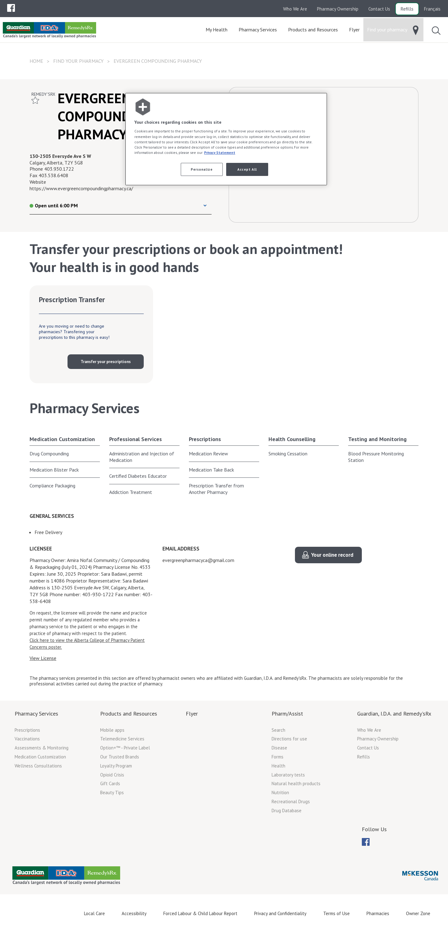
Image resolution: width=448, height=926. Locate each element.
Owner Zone (418, 913)
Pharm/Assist (287, 713)
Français (432, 9)
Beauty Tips (112, 792)
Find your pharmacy (78, 61)
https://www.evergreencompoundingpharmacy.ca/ (81, 188)
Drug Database (286, 810)
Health (278, 766)
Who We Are (295, 9)
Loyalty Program (116, 766)
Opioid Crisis (112, 775)
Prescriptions (205, 439)
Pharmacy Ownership (337, 9)
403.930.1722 (59, 169)
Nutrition (280, 792)
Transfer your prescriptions (106, 361)
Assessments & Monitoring (41, 748)
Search (278, 730)
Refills (407, 9)
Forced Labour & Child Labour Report (200, 913)
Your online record (332, 554)
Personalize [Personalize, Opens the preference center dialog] (201, 169)
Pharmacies (377, 913)
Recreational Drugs (291, 801)
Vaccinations (27, 739)
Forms (277, 757)
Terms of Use (336, 913)
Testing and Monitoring (377, 439)
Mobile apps (112, 730)
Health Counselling (291, 439)
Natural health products (296, 783)
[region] (226, 139)
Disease (279, 748)
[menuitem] (11, 8)
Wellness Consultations (38, 766)
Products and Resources (128, 713)
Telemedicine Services (122, 739)
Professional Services (135, 439)
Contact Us (379, 9)
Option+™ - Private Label (125, 748)
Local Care (94, 913)
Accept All (247, 169)
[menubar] (11, 8)
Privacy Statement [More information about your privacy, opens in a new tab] (219, 152)
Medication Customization (62, 439)
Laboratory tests (288, 775)
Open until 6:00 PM (54, 205)
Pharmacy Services (36, 713)
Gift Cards (110, 783)
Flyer (192, 713)
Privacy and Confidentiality (280, 913)
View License (43, 658)
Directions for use (289, 739)
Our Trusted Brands (119, 757)
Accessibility (134, 913)
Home (36, 61)
